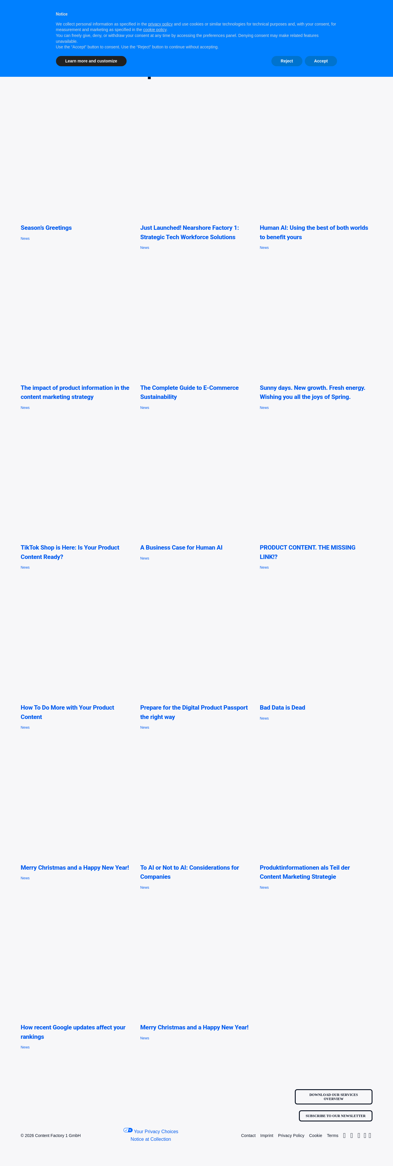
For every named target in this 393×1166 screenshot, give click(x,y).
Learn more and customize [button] (91, 61)
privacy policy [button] (160, 24)
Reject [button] (287, 61)
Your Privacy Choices (150, 1131)
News (25, 239)
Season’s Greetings (46, 227)
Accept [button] (321, 61)
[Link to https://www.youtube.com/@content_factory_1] (370, 1135)
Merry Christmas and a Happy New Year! (75, 867)
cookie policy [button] (154, 29)
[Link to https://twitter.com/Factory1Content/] (351, 1135)
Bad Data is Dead (282, 707)
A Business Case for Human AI (181, 547)
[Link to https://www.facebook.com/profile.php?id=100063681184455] (359, 1135)
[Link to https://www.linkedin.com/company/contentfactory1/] (365, 1135)
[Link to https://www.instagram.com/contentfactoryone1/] (344, 1135)
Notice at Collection (151, 1139)
